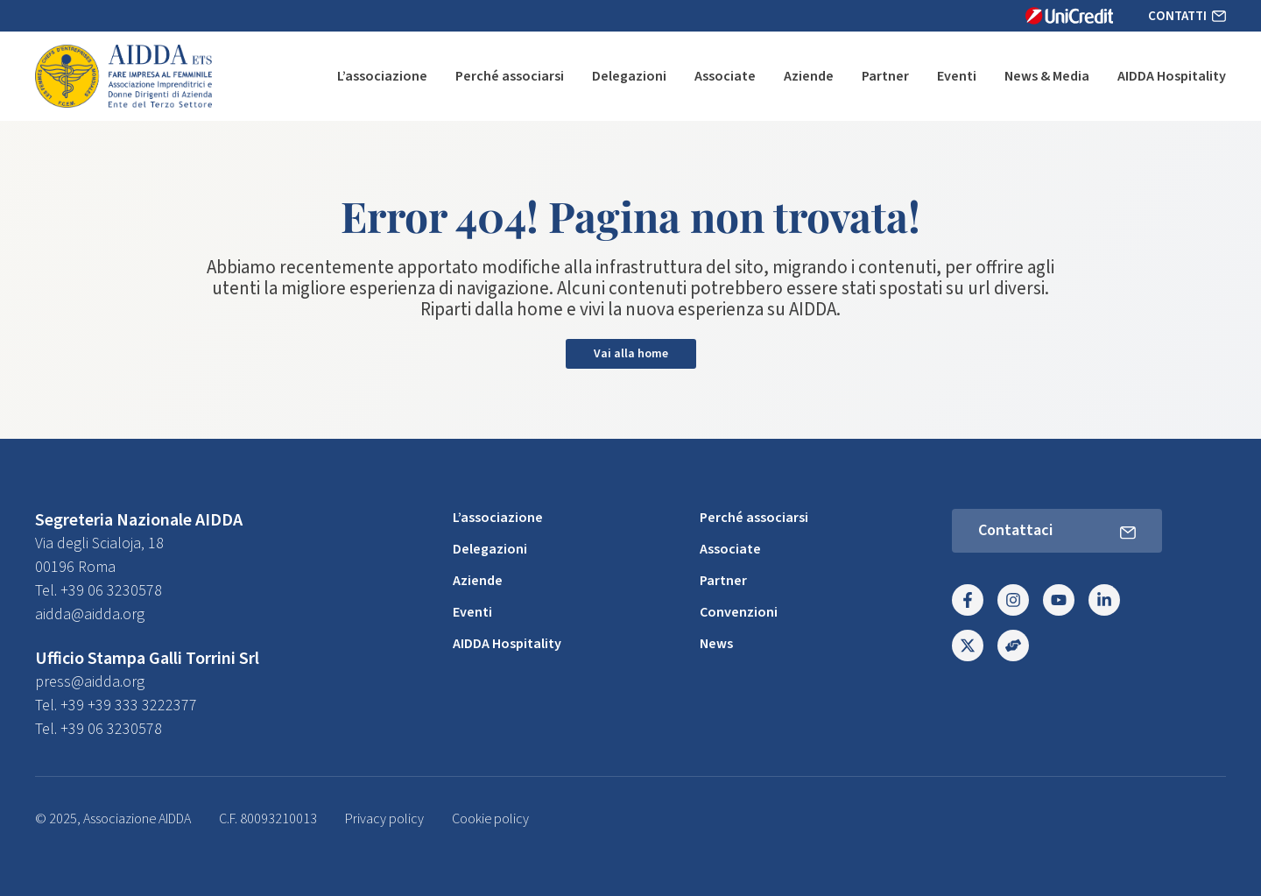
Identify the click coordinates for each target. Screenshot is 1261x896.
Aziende (809, 76)
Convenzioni (739, 612)
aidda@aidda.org (89, 614)
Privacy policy (384, 819)
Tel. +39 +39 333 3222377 (116, 705)
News (716, 644)
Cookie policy (490, 819)
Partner (885, 76)
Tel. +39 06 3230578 (98, 591)
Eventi (956, 76)
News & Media (1046, 76)
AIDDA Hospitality (1171, 76)
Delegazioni (629, 76)
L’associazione (382, 76)
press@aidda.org (89, 682)
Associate (725, 76)
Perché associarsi (509, 76)
